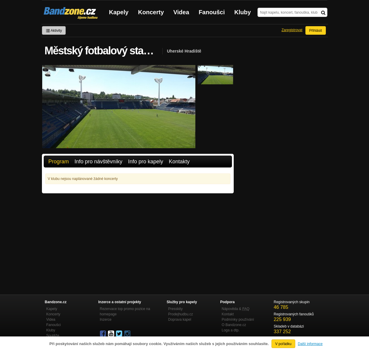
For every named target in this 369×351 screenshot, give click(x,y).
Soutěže (52, 335)
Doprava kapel (179, 319)
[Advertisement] (138, 237)
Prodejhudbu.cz (180, 314)
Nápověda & (235, 309)
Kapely (119, 12)
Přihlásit (315, 31)
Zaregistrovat (292, 30)
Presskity (175, 309)
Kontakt (228, 314)
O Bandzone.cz (234, 325)
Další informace (310, 344)
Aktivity (54, 31)
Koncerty (151, 12)
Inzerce (106, 319)
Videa (181, 12)
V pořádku (283, 344)
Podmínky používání (238, 319)
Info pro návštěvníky (99, 161)
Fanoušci (212, 12)
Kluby (242, 12)
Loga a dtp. (231, 330)
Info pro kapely (145, 161)
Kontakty (179, 161)
